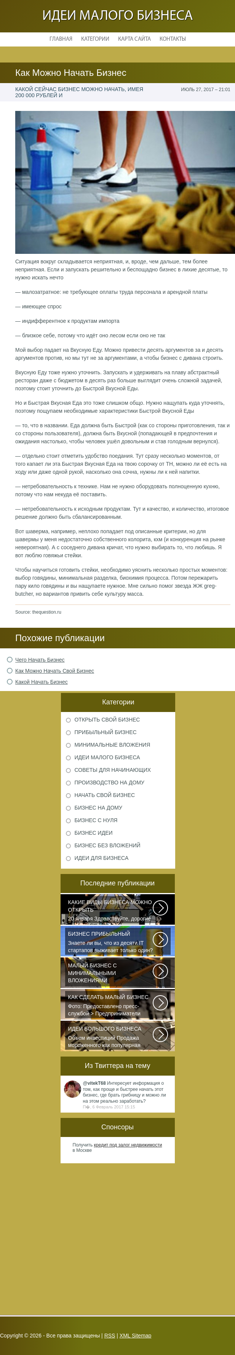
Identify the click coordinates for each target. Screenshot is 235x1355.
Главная (61, 39)
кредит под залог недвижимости (128, 1145)
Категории (95, 39)
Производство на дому (109, 782)
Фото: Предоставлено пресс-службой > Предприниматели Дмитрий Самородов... (110, 1006)
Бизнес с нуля (95, 820)
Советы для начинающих (112, 770)
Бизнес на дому (98, 808)
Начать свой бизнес (104, 795)
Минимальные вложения (112, 745)
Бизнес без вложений (107, 845)
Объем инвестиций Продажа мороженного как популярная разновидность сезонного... (110, 1037)
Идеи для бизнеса (101, 858)
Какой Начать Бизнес (41, 682)
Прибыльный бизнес (105, 732)
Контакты (173, 39)
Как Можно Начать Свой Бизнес (54, 671)
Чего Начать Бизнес (40, 660)
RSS (109, 1336)
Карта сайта (134, 39)
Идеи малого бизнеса (117, 16)
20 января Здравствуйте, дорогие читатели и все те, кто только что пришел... (110, 911)
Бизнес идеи (93, 833)
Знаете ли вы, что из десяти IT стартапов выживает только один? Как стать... (110, 942)
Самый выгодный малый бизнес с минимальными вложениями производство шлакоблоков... (110, 974)
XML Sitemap (136, 1336)
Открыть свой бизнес (107, 720)
